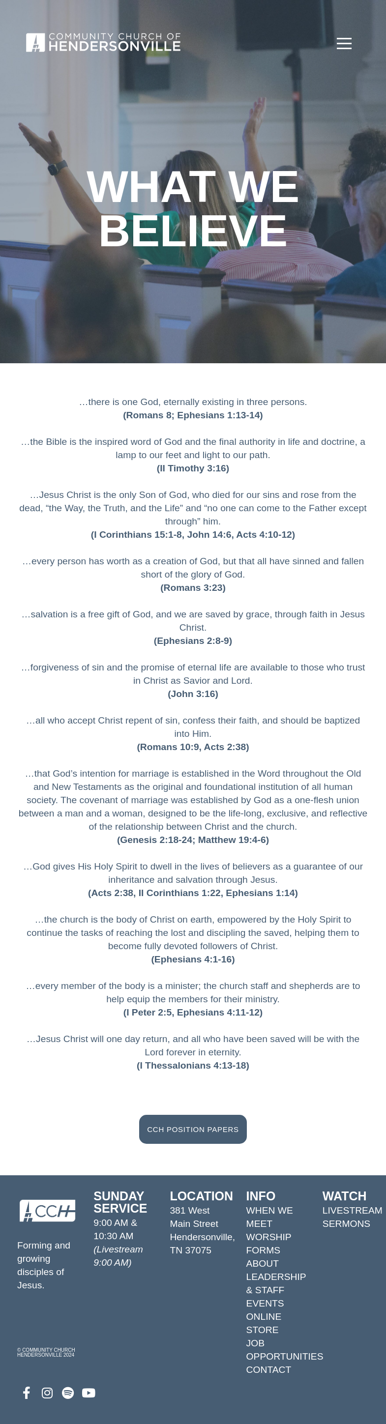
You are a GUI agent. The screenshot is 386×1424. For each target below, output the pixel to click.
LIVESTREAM (353, 1210)
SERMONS (346, 1224)
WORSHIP (269, 1237)
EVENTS (265, 1303)
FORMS (263, 1250)
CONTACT (269, 1370)
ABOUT (262, 1263)
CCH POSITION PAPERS (193, 1129)
